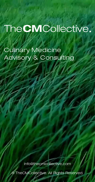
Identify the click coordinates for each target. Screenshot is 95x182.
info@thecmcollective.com (47, 164)
